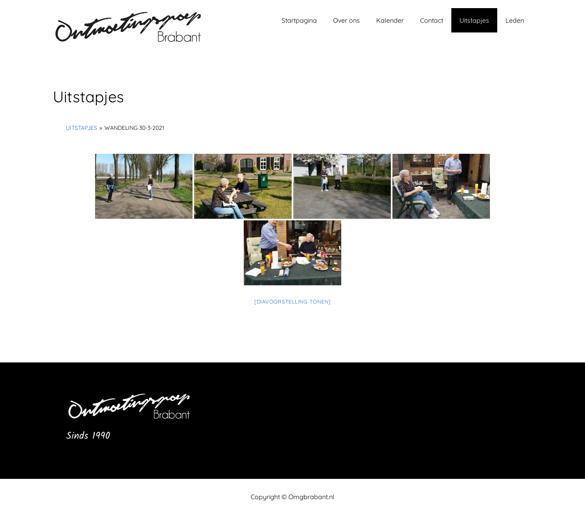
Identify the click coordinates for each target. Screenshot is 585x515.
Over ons (346, 20)
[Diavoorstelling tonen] (292, 301)
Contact (431, 20)
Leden (514, 20)
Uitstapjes (474, 20)
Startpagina (299, 20)
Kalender (390, 20)
